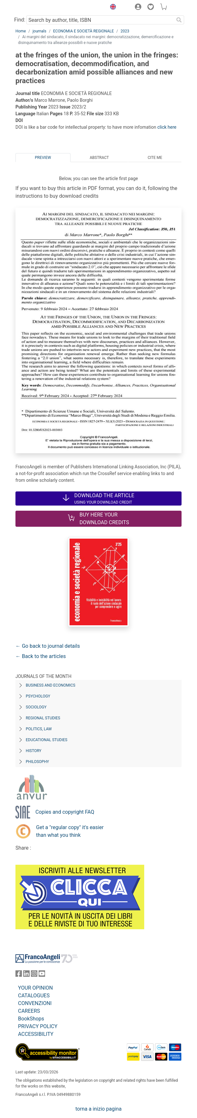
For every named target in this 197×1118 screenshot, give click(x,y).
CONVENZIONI (35, 1003)
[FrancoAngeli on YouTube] (42, 975)
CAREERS (29, 1011)
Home (20, 31)
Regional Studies (43, 718)
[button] (111, 8)
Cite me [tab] (155, 157)
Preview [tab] (43, 157)
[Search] (179, 19)
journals (39, 31)
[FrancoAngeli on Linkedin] (26, 975)
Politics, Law (39, 729)
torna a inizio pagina (98, 1109)
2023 (125, 31)
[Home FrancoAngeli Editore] (37, 7)
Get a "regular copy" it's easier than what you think (70, 831)
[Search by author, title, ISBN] (100, 19)
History (34, 751)
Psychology (38, 696)
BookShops (31, 1019)
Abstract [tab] (99, 157)
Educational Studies (46, 740)
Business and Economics (50, 685)
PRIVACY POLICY (37, 1026)
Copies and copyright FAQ (64, 812)
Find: (19, 20)
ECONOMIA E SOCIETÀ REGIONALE (83, 31)
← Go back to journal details (47, 646)
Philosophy (37, 761)
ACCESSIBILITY (35, 1034)
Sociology (36, 707)
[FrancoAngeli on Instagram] (34, 975)
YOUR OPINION (35, 988)
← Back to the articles (40, 656)
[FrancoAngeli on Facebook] (18, 975)
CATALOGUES (34, 995)
